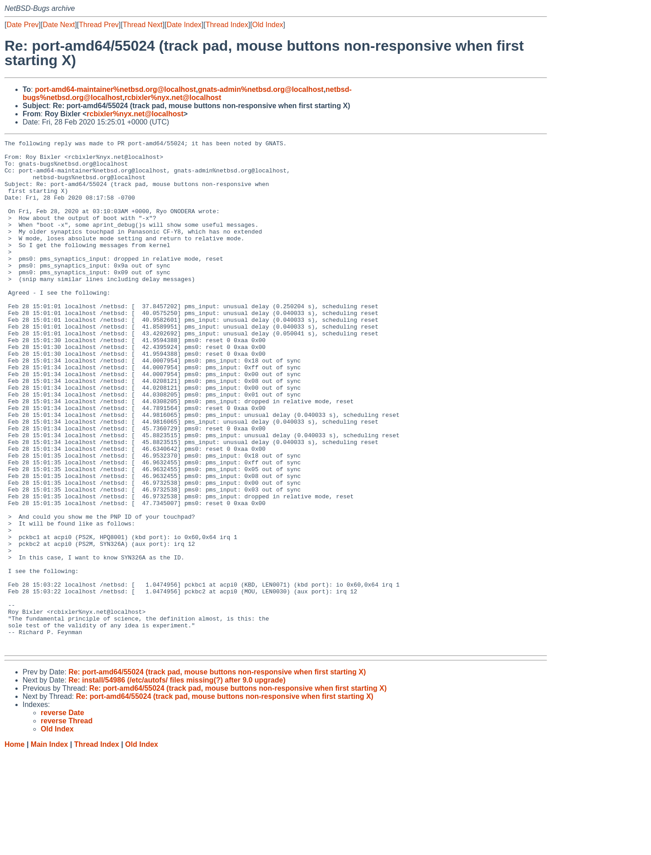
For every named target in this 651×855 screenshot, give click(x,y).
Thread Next (142, 25)
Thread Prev (99, 25)
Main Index (49, 846)
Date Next (58, 25)
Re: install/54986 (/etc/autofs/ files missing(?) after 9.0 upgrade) (176, 782)
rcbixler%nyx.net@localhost (172, 97)
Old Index (267, 25)
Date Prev (22, 25)
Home (14, 846)
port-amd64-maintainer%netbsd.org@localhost (115, 89)
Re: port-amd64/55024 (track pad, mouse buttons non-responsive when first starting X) (217, 774)
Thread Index (227, 25)
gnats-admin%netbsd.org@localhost (261, 89)
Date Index (183, 25)
